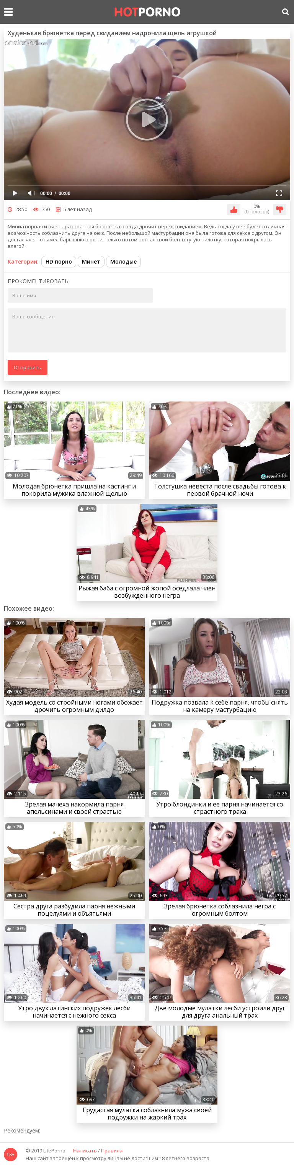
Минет (91, 261)
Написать (85, 1151)
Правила (111, 1151)
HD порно (59, 261)
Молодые (123, 261)
